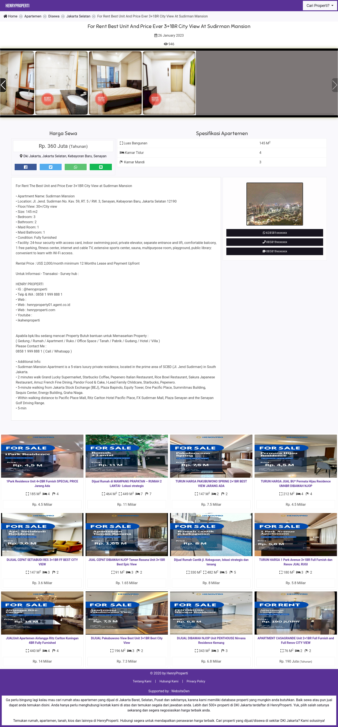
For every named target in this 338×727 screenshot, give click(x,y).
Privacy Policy (196, 681)
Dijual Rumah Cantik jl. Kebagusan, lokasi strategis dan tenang (211, 562)
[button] (335, 85)
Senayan (100, 156)
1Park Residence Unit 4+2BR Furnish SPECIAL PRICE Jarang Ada (42, 484)
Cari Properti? (318, 5)
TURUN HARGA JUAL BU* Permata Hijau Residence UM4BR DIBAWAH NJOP (296, 484)
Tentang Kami (142, 681)
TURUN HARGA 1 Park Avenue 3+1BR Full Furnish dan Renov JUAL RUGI (295, 562)
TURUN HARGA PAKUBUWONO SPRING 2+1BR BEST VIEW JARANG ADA (211, 484)
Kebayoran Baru (80, 156)
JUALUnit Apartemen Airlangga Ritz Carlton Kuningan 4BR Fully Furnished (42, 640)
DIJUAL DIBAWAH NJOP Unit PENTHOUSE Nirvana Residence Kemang (211, 640)
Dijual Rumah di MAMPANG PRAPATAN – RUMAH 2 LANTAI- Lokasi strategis (127, 484)
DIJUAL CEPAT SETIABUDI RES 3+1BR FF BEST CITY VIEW (42, 562)
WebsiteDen (180, 691)
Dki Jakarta (32, 156)
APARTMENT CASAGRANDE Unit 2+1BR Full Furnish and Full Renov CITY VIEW (296, 640)
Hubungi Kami (169, 681)
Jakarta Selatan (54, 156)
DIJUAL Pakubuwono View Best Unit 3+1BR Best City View (127, 640)
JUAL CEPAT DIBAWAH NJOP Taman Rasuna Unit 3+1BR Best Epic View (126, 562)
